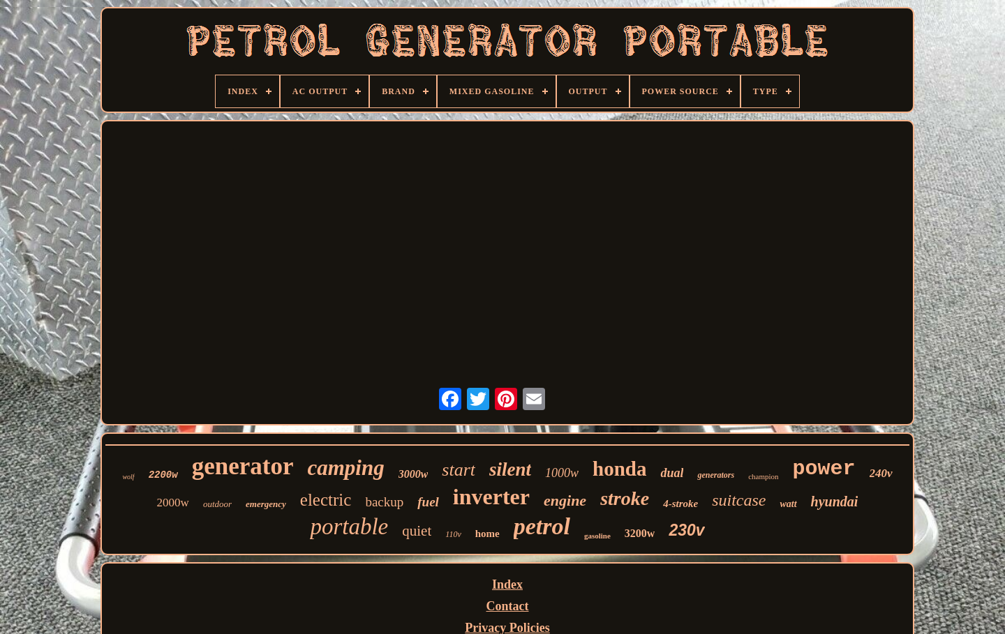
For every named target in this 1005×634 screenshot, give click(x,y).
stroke (624, 498)
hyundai (834, 501)
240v (881, 473)
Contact (507, 606)
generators (715, 475)
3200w (640, 533)
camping (345, 467)
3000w (414, 474)
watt (788, 504)
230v (686, 530)
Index (507, 584)
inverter (491, 496)
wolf (128, 477)
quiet (416, 530)
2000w (173, 502)
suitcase (739, 500)
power (824, 469)
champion (763, 476)
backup (384, 502)
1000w (562, 473)
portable (349, 526)
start (458, 470)
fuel (428, 502)
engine (565, 500)
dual (671, 473)
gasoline (597, 535)
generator (243, 466)
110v (453, 534)
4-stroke (680, 503)
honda (619, 469)
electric (326, 499)
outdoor (217, 504)
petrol (542, 526)
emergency (266, 504)
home (487, 533)
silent (510, 469)
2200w (163, 475)
